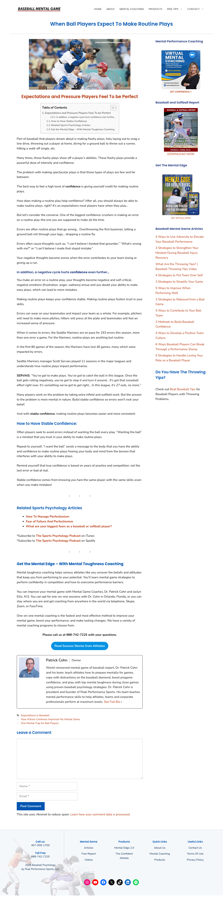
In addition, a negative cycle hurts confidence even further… (86, 117)
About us (159, 848)
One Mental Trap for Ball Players (40, 723)
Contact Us (195, 848)
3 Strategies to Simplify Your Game (179, 282)
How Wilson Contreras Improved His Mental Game (50, 719)
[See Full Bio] (121, 701)
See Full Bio (112, 702)
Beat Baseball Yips (183, 389)
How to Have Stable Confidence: (69, 121)
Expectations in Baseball (35, 715)
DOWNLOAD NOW (180, 154)
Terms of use (195, 854)
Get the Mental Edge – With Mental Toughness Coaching (83, 129)
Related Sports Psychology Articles (71, 125)
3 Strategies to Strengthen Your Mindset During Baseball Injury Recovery (176, 253)
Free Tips (176, 9)
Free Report (89, 854)
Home (98, 9)
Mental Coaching (132, 9)
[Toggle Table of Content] (112, 108)
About (110, 9)
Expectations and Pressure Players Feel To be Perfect (78, 113)
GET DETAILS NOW (181, 218)
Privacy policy (195, 860)
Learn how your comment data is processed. (100, 814)
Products (155, 9)
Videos (88, 860)
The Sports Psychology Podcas (57, 541)
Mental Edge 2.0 (124, 848)
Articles (88, 848)
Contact (196, 9)
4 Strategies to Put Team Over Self (179, 275)
